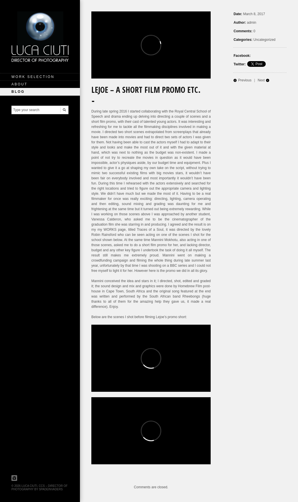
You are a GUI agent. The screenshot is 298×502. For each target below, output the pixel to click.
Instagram (14, 478)
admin (251, 23)
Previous (244, 80)
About (19, 84)
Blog (18, 92)
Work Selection (33, 77)
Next (261, 80)
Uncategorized (264, 40)
